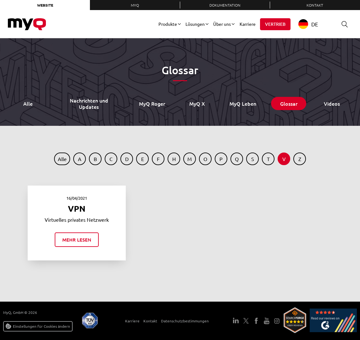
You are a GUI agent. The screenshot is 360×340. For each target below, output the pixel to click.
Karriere (248, 24)
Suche (342, 24)
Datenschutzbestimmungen (181, 321)
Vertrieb (275, 24)
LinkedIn (235, 320)
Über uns (222, 24)
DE (308, 24)
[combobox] (313, 24)
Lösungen (195, 24)
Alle (28, 103)
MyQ (135, 5)
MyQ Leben (243, 103)
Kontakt (315, 5)
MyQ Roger (152, 103)
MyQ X (197, 103)
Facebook (256, 320)
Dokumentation (225, 5)
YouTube (266, 320)
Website (45, 5)
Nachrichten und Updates (89, 103)
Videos (332, 103)
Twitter (246, 320)
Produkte (167, 24)
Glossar (288, 103)
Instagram (277, 320)
